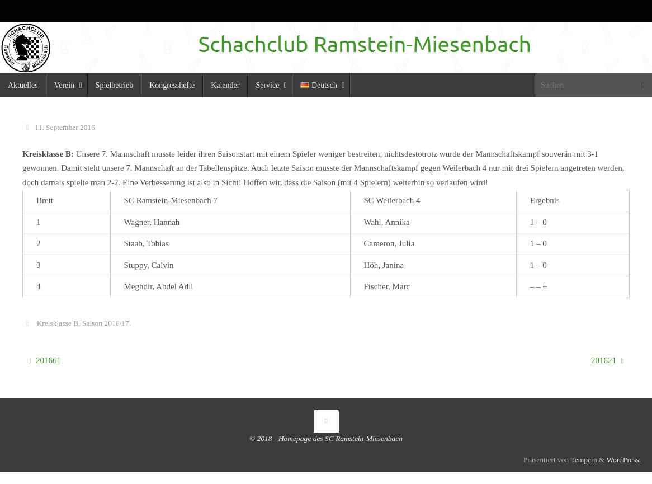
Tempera (583, 459)
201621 (607, 360)
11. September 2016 (65, 127)
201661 (45, 360)
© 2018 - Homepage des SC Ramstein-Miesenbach (326, 438)
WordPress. (623, 459)
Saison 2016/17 (105, 323)
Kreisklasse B (58, 323)
